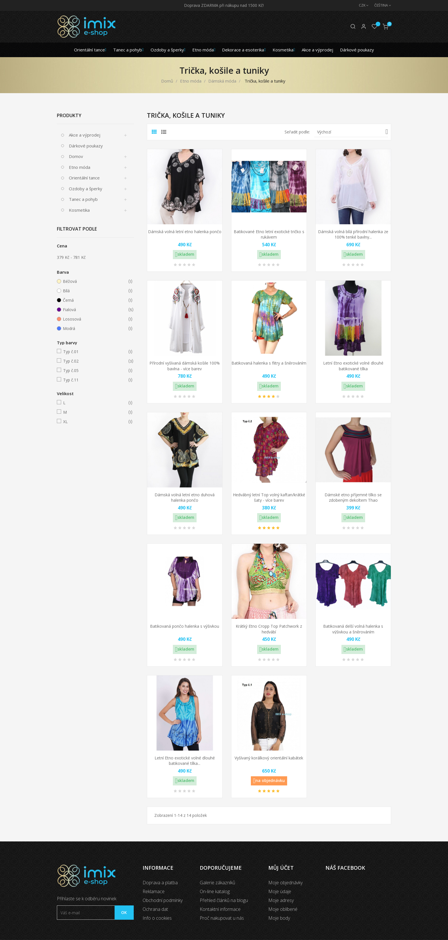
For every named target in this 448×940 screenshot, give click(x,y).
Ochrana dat (155, 909)
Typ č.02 (94, 361)
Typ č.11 (94, 380)
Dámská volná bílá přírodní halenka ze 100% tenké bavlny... (353, 234)
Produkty (69, 115)
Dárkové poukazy (86, 146)
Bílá (94, 291)
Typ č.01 (94, 352)
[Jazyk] (380, 5)
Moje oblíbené (282, 909)
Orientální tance (84, 178)
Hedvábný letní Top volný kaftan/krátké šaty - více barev (269, 497)
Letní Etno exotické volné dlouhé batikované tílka (353, 365)
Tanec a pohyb (83, 199)
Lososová (94, 319)
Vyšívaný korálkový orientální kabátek (269, 758)
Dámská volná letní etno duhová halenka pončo (185, 497)
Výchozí (352, 131)
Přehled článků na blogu (224, 900)
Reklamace (154, 891)
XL (94, 422)
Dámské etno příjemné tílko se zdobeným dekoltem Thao (353, 497)
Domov (76, 156)
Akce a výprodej (84, 135)
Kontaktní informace (220, 909)
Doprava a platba (160, 882)
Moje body (279, 918)
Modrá (94, 328)
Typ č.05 (94, 370)
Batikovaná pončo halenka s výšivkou (184, 626)
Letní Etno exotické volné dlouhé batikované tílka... (185, 760)
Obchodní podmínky (163, 900)
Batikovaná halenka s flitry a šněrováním (268, 363)
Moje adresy (281, 900)
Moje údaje (279, 891)
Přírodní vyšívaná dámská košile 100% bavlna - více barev (184, 365)
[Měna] (361, 5)
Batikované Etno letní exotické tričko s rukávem (269, 234)
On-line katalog (215, 891)
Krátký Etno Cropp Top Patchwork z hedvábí (269, 629)
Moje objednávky (285, 882)
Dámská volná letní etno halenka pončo (184, 231)
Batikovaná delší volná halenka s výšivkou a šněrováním (353, 629)
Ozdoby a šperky (85, 188)
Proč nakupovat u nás (222, 918)
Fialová (94, 310)
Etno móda (79, 167)
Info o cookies (157, 918)
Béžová (94, 281)
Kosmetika (79, 210)
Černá (94, 300)
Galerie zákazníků (217, 882)
